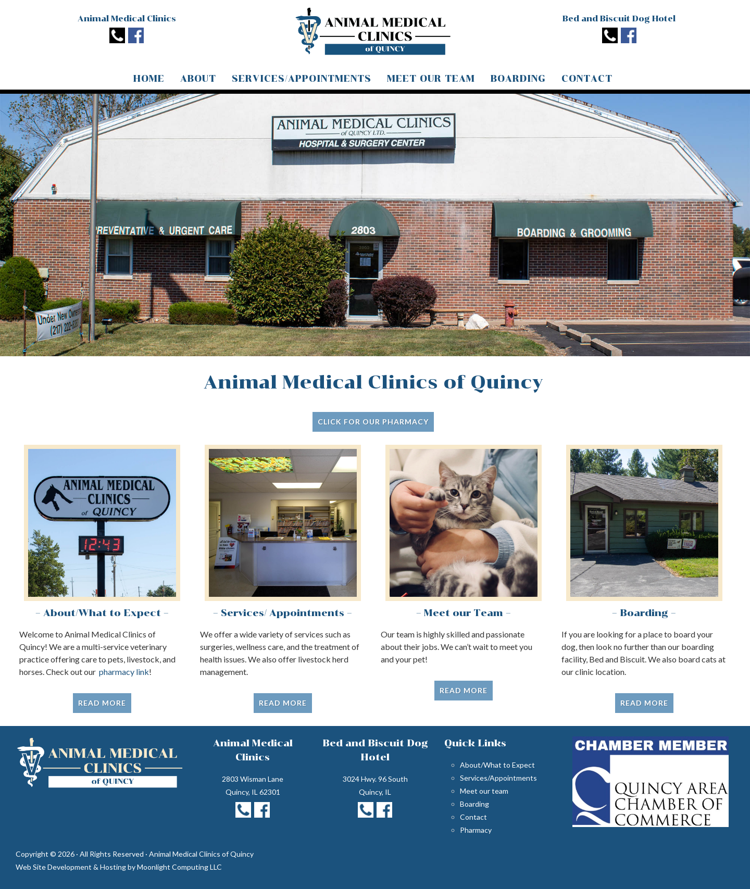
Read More (102, 702)
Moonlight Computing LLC (179, 866)
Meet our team (484, 790)
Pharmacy (476, 829)
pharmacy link (124, 672)
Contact (473, 816)
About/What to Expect (497, 764)
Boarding (474, 803)
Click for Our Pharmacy (373, 421)
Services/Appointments (498, 777)
